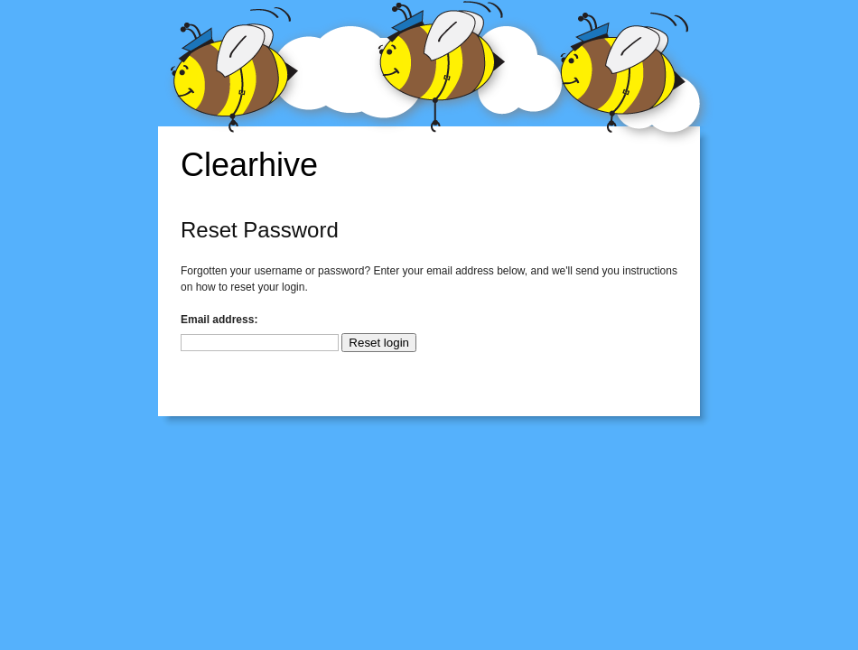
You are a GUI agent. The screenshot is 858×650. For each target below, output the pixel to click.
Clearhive (249, 164)
